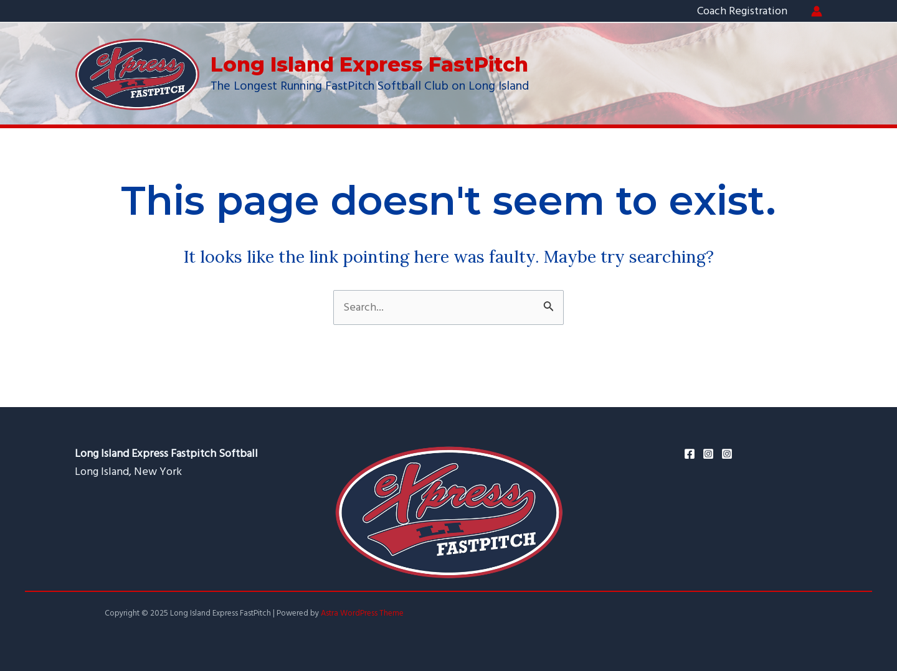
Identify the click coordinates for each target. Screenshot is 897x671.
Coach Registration (742, 11)
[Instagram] (708, 453)
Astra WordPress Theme (362, 613)
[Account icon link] (816, 11)
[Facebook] (689, 453)
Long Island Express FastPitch (369, 64)
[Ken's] (727, 453)
